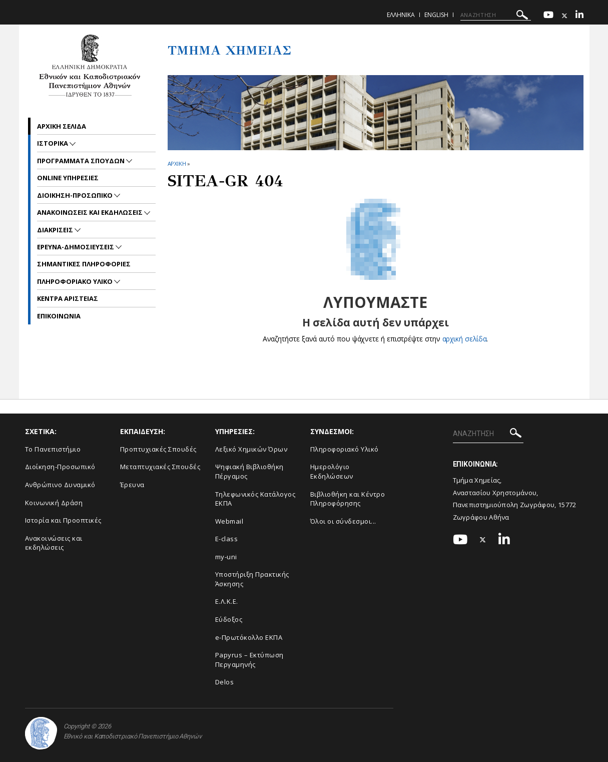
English (436, 15)
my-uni (226, 556)
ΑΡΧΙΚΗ (177, 163)
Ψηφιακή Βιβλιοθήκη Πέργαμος (249, 471)
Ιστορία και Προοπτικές (63, 520)
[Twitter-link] (564, 16)
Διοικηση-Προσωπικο (75, 195)
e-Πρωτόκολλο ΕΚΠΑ (249, 637)
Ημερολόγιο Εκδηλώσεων (331, 471)
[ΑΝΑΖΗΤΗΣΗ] (495, 15)
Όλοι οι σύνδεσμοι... (343, 521)
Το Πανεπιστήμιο (53, 449)
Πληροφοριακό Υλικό (344, 449)
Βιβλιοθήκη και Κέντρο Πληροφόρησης (347, 499)
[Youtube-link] (548, 16)
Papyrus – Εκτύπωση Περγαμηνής (249, 659)
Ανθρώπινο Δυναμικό (60, 484)
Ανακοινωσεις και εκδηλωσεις (90, 212)
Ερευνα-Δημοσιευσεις (76, 246)
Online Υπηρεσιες (68, 177)
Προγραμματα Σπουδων (81, 160)
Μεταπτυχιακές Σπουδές (160, 466)
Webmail (229, 521)
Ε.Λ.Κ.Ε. (226, 601)
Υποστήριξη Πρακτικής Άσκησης (252, 579)
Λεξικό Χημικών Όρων (251, 449)
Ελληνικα (401, 15)
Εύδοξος (229, 619)
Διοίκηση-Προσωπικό (60, 466)
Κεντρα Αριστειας (67, 298)
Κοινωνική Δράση (54, 502)
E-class (226, 538)
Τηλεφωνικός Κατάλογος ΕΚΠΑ (255, 499)
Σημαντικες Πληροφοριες (84, 263)
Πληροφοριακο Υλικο (75, 281)
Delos (224, 681)
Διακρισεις (56, 229)
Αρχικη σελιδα (61, 126)
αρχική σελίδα (464, 338)
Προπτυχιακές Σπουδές (158, 449)
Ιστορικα (53, 143)
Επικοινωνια (59, 315)
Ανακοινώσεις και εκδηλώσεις (54, 543)
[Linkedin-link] (579, 16)
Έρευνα (132, 484)
